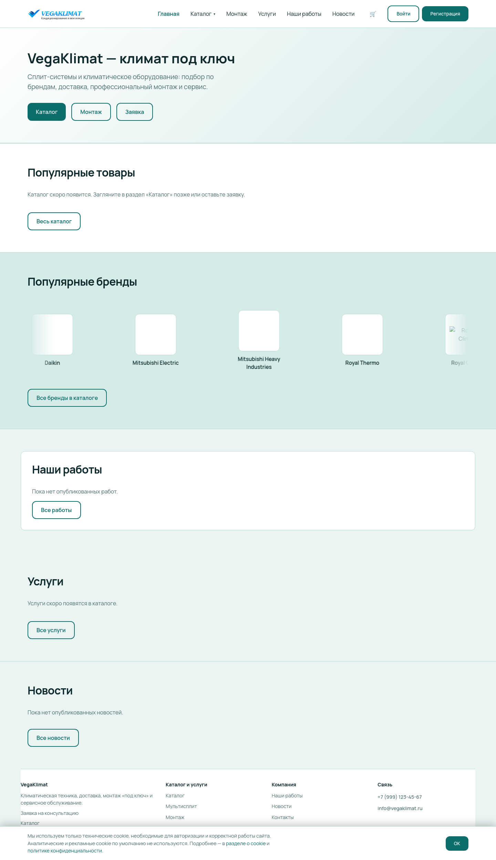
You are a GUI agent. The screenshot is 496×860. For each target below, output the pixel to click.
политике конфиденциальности (65, 850)
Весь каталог (54, 221)
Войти (403, 14)
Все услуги (51, 630)
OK (457, 843)
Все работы (56, 510)
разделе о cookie (246, 843)
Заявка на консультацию (50, 813)
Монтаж (236, 14)
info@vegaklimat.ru (400, 808)
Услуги (267, 14)
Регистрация (445, 14)
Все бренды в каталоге (67, 398)
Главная (168, 14)
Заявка (134, 112)
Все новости (53, 738)
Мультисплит (181, 806)
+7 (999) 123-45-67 (400, 797)
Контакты (283, 817)
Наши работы (304, 14)
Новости (343, 14)
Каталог (202, 14)
